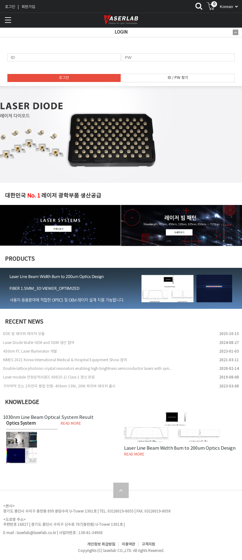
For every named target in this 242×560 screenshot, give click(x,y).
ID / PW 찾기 (178, 78)
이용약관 (128, 544)
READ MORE (71, 424)
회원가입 (28, 7)
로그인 (10, 7)
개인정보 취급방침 (101, 544)
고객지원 (148, 544)
